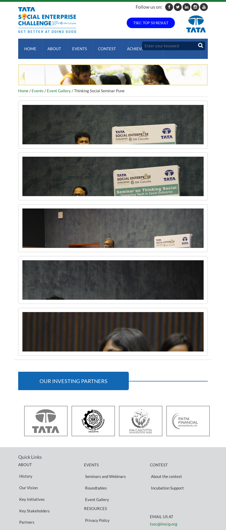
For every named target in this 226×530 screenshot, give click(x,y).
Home (29, 46)
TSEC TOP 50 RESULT (150, 23)
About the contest (165, 468)
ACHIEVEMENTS (137, 46)
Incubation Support (166, 475)
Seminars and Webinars (104, 468)
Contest (103, 46)
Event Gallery (59, 85)
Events (76, 46)
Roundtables (95, 475)
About (52, 46)
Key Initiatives (31, 481)
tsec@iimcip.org (163, 508)
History (24, 468)
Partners (25, 493)
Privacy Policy (96, 497)
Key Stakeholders (33, 487)
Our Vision (27, 474)
